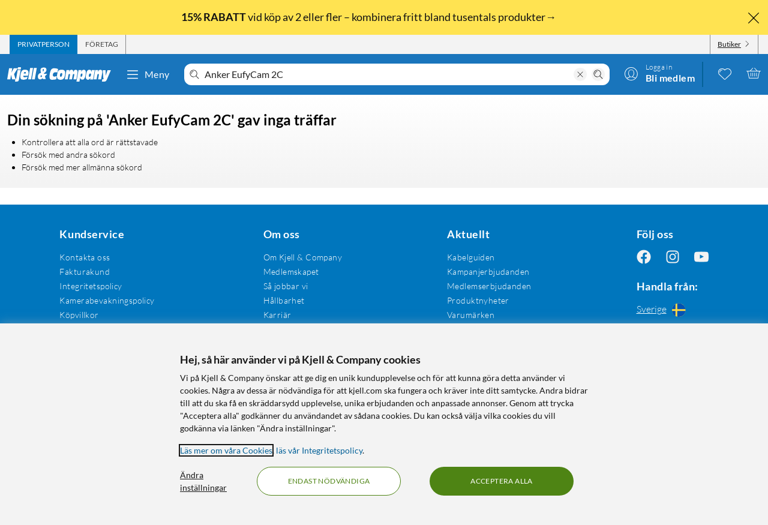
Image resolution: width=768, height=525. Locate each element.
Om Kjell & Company (303, 257)
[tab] (43, 44)
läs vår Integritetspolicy (319, 450)
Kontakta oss (84, 257)
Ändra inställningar (203, 481)
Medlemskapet (291, 271)
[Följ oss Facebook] (644, 257)
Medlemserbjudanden (489, 286)
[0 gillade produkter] (724, 73)
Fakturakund (84, 271)
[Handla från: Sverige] (673, 309)
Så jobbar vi (285, 286)
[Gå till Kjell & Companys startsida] (62, 74)
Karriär (277, 315)
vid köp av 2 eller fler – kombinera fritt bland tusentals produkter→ (369, 16)
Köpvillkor (78, 315)
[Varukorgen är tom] (753, 73)
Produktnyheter (478, 300)
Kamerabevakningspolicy (106, 300)
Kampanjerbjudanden (488, 271)
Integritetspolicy (90, 286)
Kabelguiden (471, 257)
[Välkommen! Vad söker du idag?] (387, 74)
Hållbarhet (284, 300)
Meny (147, 74)
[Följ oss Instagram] (672, 257)
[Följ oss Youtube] (701, 257)
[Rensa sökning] (580, 74)
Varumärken (470, 315)
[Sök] (598, 74)
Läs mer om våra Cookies (226, 450)
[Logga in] (659, 73)
